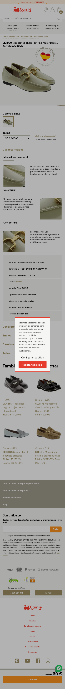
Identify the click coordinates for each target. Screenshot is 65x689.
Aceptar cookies (32, 365)
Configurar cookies (32, 357)
